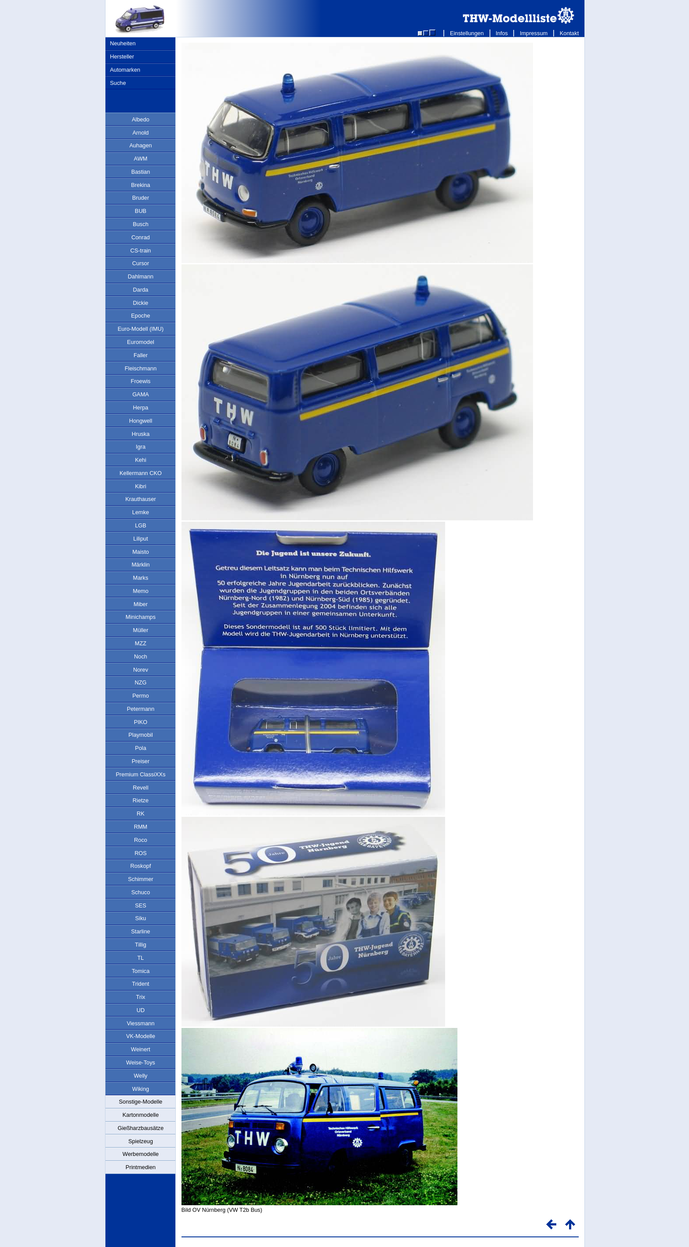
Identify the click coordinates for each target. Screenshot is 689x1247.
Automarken (125, 69)
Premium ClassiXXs (140, 774)
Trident (140, 983)
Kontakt (569, 33)
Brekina (140, 185)
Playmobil (140, 734)
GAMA (140, 394)
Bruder (140, 197)
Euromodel (140, 342)
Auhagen (140, 145)
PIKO (141, 722)
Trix (140, 997)
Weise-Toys (140, 1062)
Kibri (140, 486)
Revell (141, 787)
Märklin (140, 564)
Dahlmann (140, 276)
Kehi (140, 460)
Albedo (140, 119)
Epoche (140, 315)
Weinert (140, 1049)
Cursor (140, 263)
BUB (140, 211)
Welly (140, 1075)
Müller (141, 630)
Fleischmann (141, 368)
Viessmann (140, 1023)
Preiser (141, 761)
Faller (141, 355)
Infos (502, 33)
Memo (141, 591)
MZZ (140, 643)
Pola (140, 748)
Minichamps (141, 617)
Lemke (140, 512)
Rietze (141, 800)
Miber (141, 604)
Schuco (140, 892)
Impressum (533, 33)
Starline (140, 931)
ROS (140, 853)
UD (141, 1010)
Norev (140, 669)
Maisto (140, 552)
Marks (141, 577)
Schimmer (140, 879)
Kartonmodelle (141, 1115)
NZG (140, 682)
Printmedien (141, 1167)
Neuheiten (122, 43)
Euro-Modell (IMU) (141, 328)
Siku (140, 918)
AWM (141, 158)
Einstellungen (466, 33)
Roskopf (141, 866)
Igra (140, 446)
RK (141, 813)
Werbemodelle (141, 1154)
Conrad (140, 237)
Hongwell (140, 420)
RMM (141, 826)
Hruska (141, 434)
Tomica (141, 971)
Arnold (141, 132)
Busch (141, 224)
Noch (140, 656)
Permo (140, 695)
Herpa (141, 407)
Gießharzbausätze (141, 1128)
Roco (140, 840)
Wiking (140, 1089)
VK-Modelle (140, 1036)
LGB (140, 525)
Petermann (141, 709)
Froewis (141, 381)
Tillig (140, 944)
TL (141, 957)
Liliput (140, 538)
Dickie (141, 303)
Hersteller (122, 56)
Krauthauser (140, 499)
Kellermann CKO (141, 473)
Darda (141, 289)
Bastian (140, 171)
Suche (118, 83)
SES (140, 905)
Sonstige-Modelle (141, 1101)
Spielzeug (140, 1141)
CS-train (141, 250)
